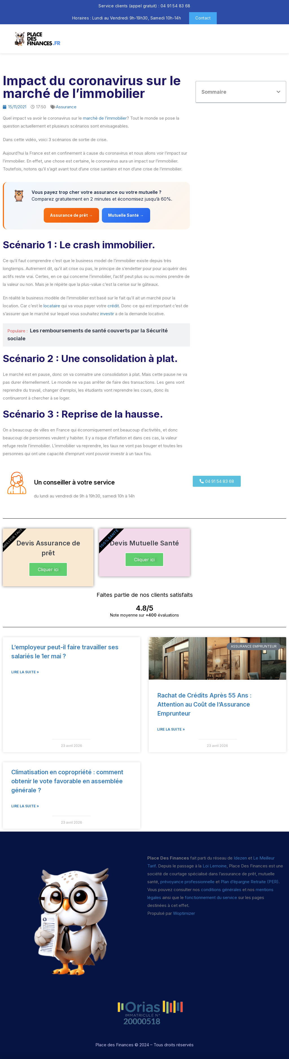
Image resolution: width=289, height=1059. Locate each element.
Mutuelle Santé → (126, 215)
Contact (203, 18)
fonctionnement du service (211, 897)
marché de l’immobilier (105, 118)
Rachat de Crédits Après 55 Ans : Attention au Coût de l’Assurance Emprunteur (204, 704)
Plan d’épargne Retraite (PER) (250, 881)
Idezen (240, 858)
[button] (278, 92)
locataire (51, 305)
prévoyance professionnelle (187, 881)
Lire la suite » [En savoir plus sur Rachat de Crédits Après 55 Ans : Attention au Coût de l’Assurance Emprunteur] (171, 729)
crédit (113, 305)
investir (107, 313)
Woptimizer (184, 913)
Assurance (66, 106)
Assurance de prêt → (71, 215)
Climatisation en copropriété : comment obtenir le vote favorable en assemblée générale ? (67, 781)
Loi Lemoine (215, 866)
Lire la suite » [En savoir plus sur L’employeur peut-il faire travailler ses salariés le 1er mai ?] (25, 672)
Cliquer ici (48, 569)
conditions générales (221, 889)
